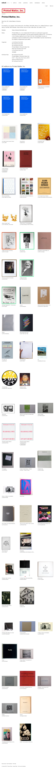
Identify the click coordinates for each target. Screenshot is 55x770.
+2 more (14, 52)
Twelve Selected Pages (24, 168)
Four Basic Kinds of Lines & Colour (8, 141)
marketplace (37, 2)
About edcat (4, 763)
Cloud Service (22, 141)
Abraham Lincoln (23, 387)
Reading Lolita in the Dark (6, 578)
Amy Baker (26, 25)
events (31, 2)
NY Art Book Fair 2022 (17, 45)
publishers (25, 2)
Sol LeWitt (39, 27)
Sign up (51, 6)
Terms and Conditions (22, 766)
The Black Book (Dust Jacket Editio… (26, 578)
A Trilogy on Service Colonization (43, 632)
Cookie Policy (15, 766)
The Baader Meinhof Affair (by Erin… (8, 742)
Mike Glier (33, 27)
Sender (3, 332)
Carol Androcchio (19, 25)
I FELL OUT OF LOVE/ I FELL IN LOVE (27, 523)
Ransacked (22, 605)
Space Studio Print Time (24, 332)
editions (14, 2)
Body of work (40, 578)
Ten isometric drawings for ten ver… (26, 687)
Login (46, 6)
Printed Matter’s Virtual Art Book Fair (20, 47)
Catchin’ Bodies (40, 414)
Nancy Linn (37, 25)
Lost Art (21, 305)
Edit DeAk (32, 25)
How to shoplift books (5, 86)
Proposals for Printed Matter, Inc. (43, 250)
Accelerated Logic (41, 141)
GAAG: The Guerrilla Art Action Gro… (26, 742)
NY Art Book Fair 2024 (17, 44)
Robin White (20, 27)
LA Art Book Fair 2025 (17, 42)
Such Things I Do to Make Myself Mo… (8, 523)
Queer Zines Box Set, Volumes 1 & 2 (44, 305)
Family (3, 660)
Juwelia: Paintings (5, 168)
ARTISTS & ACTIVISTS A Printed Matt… (27, 414)
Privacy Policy (9, 766)
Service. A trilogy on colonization (7, 496)
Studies (3, 714)
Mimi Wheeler (13, 27)
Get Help (14, 763)
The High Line (4, 359)
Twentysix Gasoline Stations (6, 441)
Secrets (21, 714)
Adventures (4, 414)
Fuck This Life (22, 250)
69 (38, 359)
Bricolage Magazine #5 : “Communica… (9, 305)
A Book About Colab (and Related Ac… (26, 196)
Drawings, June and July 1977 (43, 687)
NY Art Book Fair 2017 (17, 61)
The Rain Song (4, 387)
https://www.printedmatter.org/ (19, 30)
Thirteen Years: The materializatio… (44, 86)
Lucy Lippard (11, 25)
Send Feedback (9, 763)
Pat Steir (7, 27)
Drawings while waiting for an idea (8, 632)
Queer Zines (22, 496)
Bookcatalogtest (22, 359)
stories (43, 2)
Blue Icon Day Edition (5, 196)
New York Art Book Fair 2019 (19, 48)
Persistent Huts (40, 469)
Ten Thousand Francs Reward (43, 196)
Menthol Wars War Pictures (6, 605)
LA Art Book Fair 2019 (17, 50)
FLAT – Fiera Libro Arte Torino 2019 (20, 58)
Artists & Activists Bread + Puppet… (26, 469)
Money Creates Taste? (6, 223)
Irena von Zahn (27, 27)
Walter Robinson (45, 25)
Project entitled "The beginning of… (26, 660)
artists (20, 2)
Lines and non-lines (5, 687)
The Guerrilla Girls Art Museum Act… (44, 523)
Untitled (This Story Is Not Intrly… (7, 250)
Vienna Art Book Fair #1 (17, 59)
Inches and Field (23, 632)
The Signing (4, 469)
